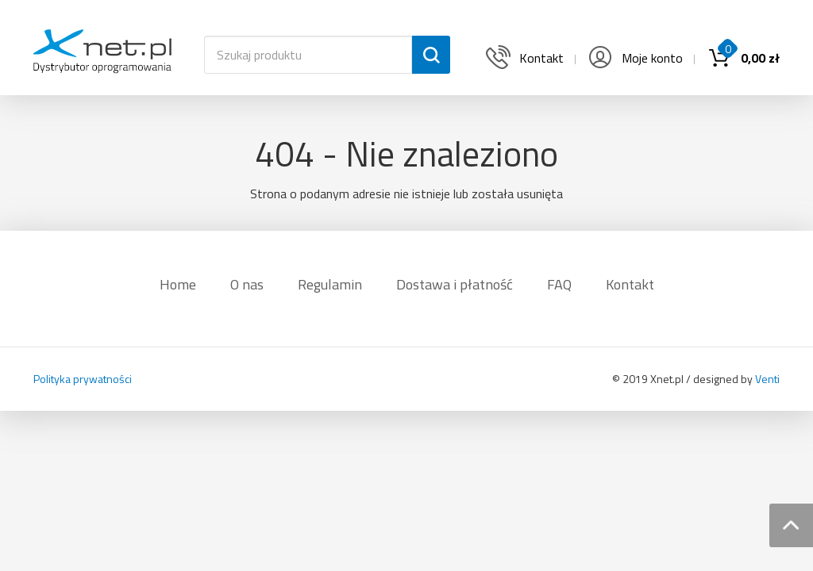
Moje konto (634, 57)
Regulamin (330, 284)
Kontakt (630, 284)
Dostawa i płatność (454, 284)
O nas (247, 284)
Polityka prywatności (82, 378)
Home (178, 284)
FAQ (559, 284)
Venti (767, 378)
